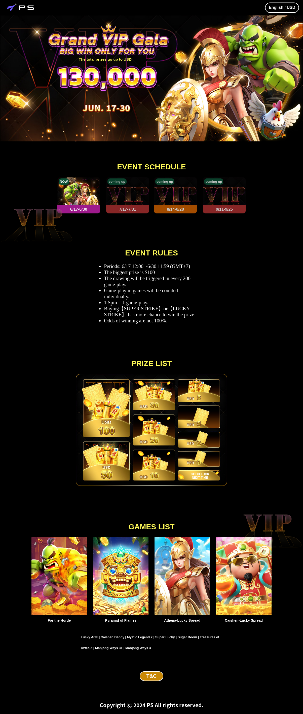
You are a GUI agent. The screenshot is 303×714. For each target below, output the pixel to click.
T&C (151, 676)
